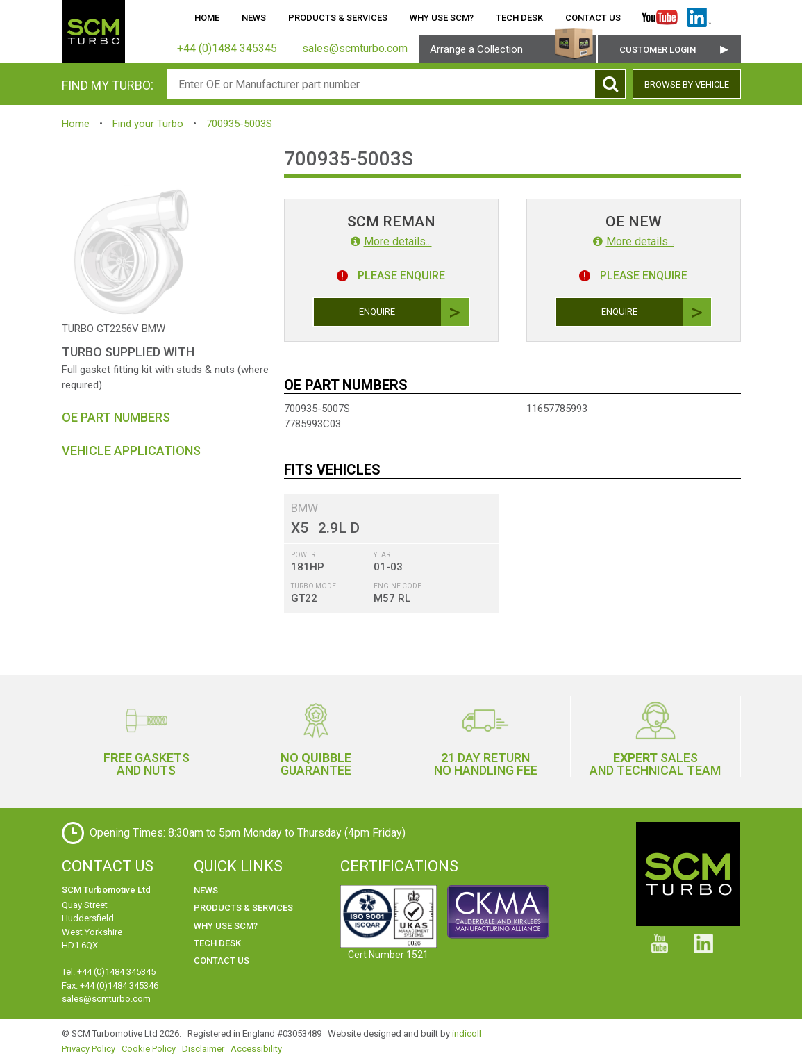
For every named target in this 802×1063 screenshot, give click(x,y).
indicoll (466, 1033)
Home (206, 18)
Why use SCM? (442, 18)
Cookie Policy (149, 1049)
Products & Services (337, 18)
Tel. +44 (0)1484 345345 (109, 971)
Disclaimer (203, 1049)
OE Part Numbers (116, 417)
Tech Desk (519, 18)
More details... (391, 241)
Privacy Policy (88, 1049)
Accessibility (256, 1049)
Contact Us (593, 18)
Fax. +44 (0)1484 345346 (110, 985)
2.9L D (339, 528)
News (254, 18)
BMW (304, 508)
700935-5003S (239, 123)
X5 (299, 528)
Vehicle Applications (131, 450)
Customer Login (657, 49)
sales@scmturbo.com (106, 999)
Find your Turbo (147, 123)
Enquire (414, 312)
